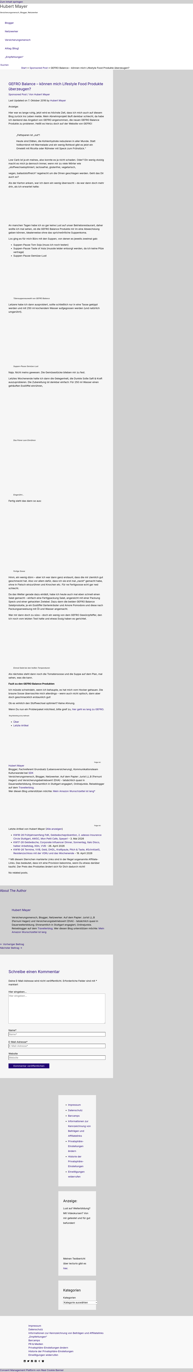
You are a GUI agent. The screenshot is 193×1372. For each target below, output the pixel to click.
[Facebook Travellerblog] (43, 1361)
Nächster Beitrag (11, 947)
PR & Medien (35, 1344)
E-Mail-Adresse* (18, 1041)
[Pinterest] (36, 1361)
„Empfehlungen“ (37, 1336)
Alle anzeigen (54, 828)
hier (65, 1268)
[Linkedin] (25, 1361)
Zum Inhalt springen (11, 1)
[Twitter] (28, 1361)
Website (13, 1053)
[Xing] (39, 1361)
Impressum (74, 1104)
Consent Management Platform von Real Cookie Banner (32, 1370)
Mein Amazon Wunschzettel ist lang (73, 791)
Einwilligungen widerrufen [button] (43, 1355)
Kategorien (69, 1297)
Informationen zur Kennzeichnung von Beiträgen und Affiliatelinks (65, 1333)
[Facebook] (32, 1361)
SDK (30, 772)
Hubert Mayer (14, 6)
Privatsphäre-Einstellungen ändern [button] (76, 1146)
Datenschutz (75, 1110)
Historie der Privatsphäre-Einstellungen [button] (76, 1161)
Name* (13, 1030)
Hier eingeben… (18, 991)
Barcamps (74, 1115)
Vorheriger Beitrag (12, 944)
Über (16, 721)
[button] (4, 65)
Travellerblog (26, 787)
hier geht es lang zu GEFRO (87, 709)
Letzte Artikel (20, 725)
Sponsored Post (18, 94)
